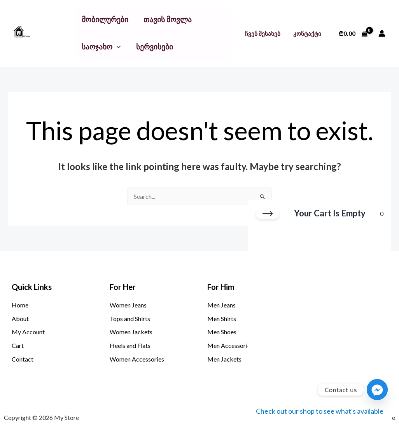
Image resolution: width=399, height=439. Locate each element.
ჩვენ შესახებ (264, 33)
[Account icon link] (381, 33)
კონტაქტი (308, 33)
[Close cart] (267, 214)
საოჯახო (101, 46)
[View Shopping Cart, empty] (353, 33)
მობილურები (105, 19)
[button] (116, 46)
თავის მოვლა (168, 19)
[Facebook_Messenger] (377, 389)
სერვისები (154, 46)
